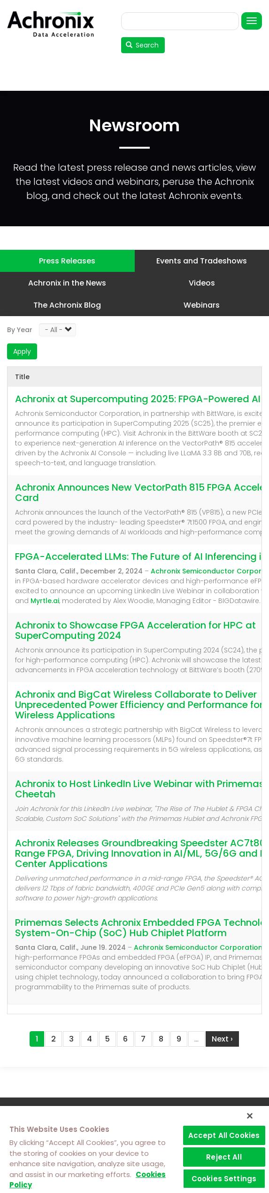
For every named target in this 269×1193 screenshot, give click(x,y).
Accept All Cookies (224, 1135)
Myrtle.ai (45, 600)
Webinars (202, 305)
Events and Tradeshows (201, 260)
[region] (134, 1149)
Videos (202, 283)
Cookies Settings (224, 1179)
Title (22, 377)
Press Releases (67, 260)
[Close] (250, 1116)
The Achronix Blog (67, 305)
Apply (22, 351)
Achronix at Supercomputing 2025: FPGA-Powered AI (138, 399)
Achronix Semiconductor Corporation (198, 947)
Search (142, 45)
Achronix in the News (67, 283)
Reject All (224, 1157)
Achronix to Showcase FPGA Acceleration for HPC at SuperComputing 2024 (135, 630)
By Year (19, 329)
